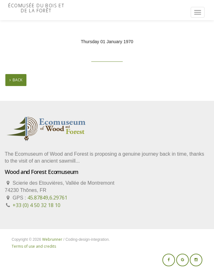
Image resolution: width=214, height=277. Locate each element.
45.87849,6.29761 (47, 197)
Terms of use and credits (34, 246)
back (15, 80)
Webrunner (52, 239)
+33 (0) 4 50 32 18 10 (36, 205)
